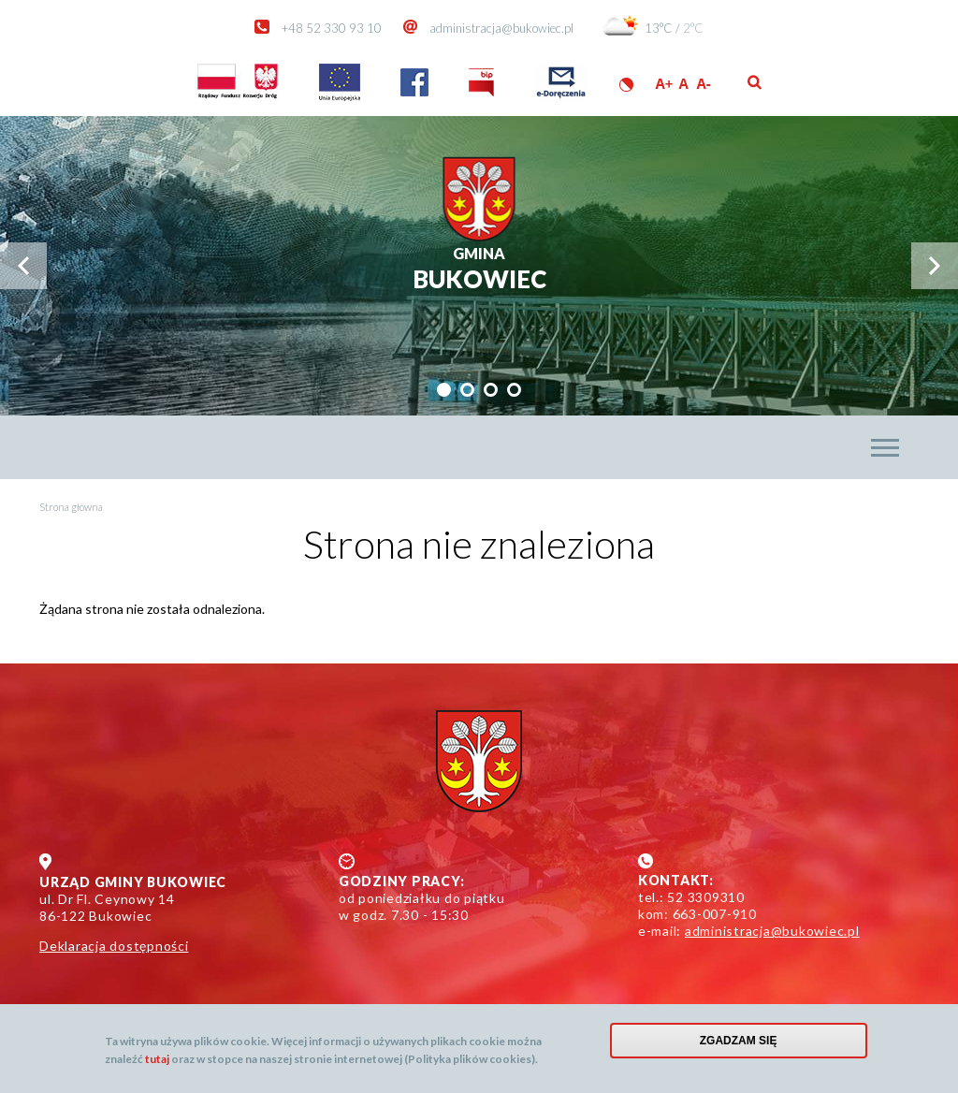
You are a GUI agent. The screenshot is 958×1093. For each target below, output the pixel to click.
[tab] (444, 390)
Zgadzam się (738, 1044)
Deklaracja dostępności (114, 946)
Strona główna (71, 507)
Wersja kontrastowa (626, 85)
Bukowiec (479, 269)
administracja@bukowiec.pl (501, 28)
